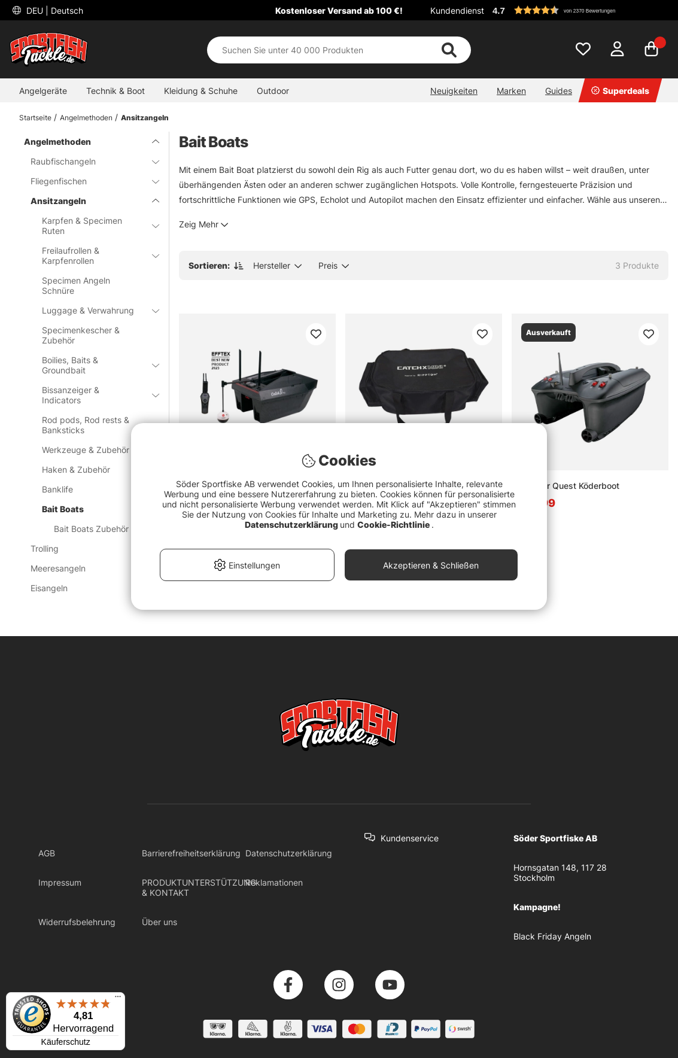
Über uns (159, 922)
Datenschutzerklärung (288, 853)
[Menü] (118, 999)
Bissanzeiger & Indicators (93, 395)
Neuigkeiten (454, 91)
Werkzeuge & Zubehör (93, 450)
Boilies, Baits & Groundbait (93, 365)
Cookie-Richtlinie (394, 524)
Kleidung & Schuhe (201, 91)
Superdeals (620, 91)
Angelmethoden (86, 117)
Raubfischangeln (88, 161)
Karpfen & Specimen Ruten (93, 225)
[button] (578, 10)
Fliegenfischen (88, 181)
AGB (46, 853)
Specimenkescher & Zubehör (81, 335)
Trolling (88, 548)
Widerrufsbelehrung (76, 922)
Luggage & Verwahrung (93, 310)
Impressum (59, 882)
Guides (558, 91)
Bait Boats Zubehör (91, 529)
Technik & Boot (115, 91)
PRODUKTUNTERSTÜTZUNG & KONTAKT (199, 887)
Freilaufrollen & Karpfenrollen (93, 255)
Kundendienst (457, 10)
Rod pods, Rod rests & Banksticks (93, 425)
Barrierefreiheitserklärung (191, 853)
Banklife (93, 489)
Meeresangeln (88, 568)
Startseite (35, 117)
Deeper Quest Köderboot (570, 486)
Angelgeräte (43, 91)
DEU (53, 10)
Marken (511, 91)
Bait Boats (93, 509)
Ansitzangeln (145, 117)
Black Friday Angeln (552, 936)
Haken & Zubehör (93, 469)
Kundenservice (410, 838)
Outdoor (273, 91)
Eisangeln (88, 588)
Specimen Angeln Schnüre (76, 285)
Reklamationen (274, 882)
